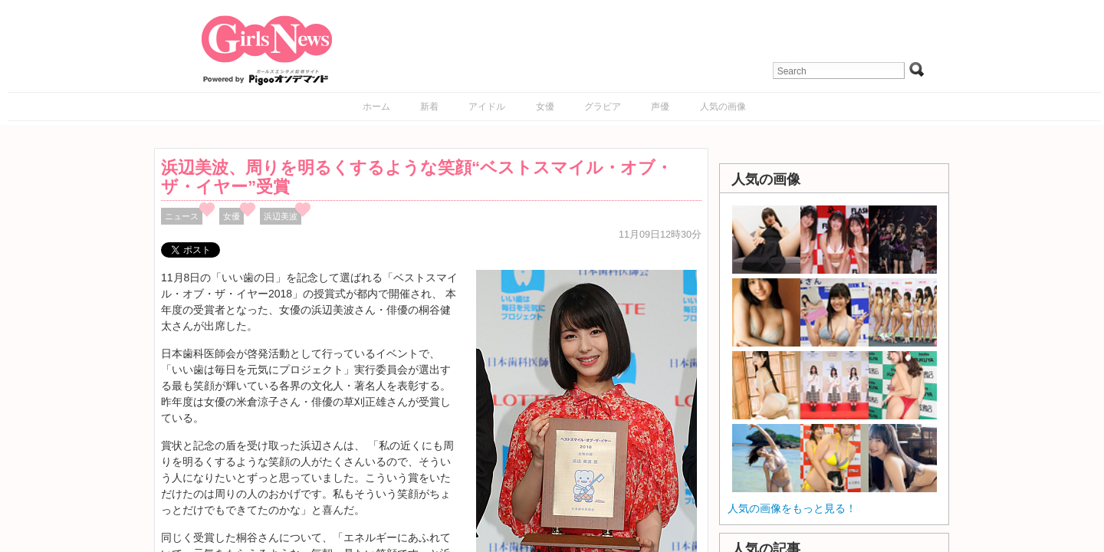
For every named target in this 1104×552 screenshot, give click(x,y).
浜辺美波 (280, 216)
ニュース (182, 216)
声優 (660, 106)
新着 (429, 106)
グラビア (602, 106)
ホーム (376, 106)
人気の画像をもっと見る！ (792, 508)
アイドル (486, 106)
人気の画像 (723, 106)
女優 (545, 106)
